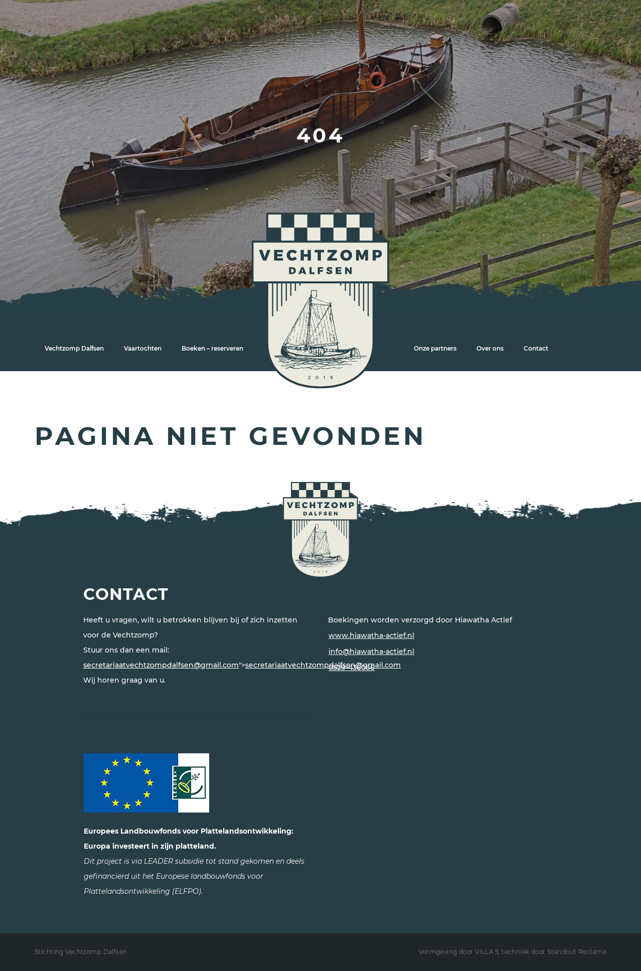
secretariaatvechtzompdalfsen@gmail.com (161, 665)
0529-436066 (352, 667)
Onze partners (435, 348)
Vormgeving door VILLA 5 (459, 951)
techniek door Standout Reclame (554, 951)
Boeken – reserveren (212, 348)
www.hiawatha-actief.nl (371, 635)
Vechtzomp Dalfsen (74, 348)
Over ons (490, 348)
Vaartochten (143, 348)
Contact (536, 348)
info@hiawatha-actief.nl (371, 651)
